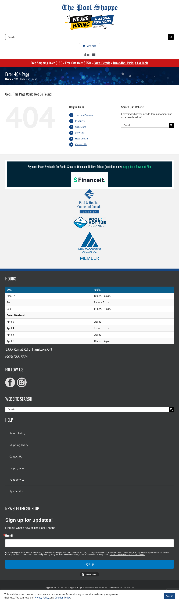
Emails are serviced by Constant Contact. (127, 555)
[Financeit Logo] (89, 173)
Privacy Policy (99, 587)
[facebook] (10, 382)
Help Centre (81, 138)
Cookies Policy (114, 587)
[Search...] (86, 37)
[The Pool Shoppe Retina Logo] (89, 5)
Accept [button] (169, 595)
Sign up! (89, 564)
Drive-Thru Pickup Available (130, 62)
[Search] (171, 37)
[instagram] (22, 382)
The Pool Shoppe (84, 115)
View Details (102, 62)
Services (79, 132)
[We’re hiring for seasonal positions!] (89, 16)
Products (80, 120)
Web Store (80, 126)
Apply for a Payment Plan (137, 166)
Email (9, 535)
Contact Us (81, 144)
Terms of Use (128, 587)
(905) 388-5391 (17, 356)
